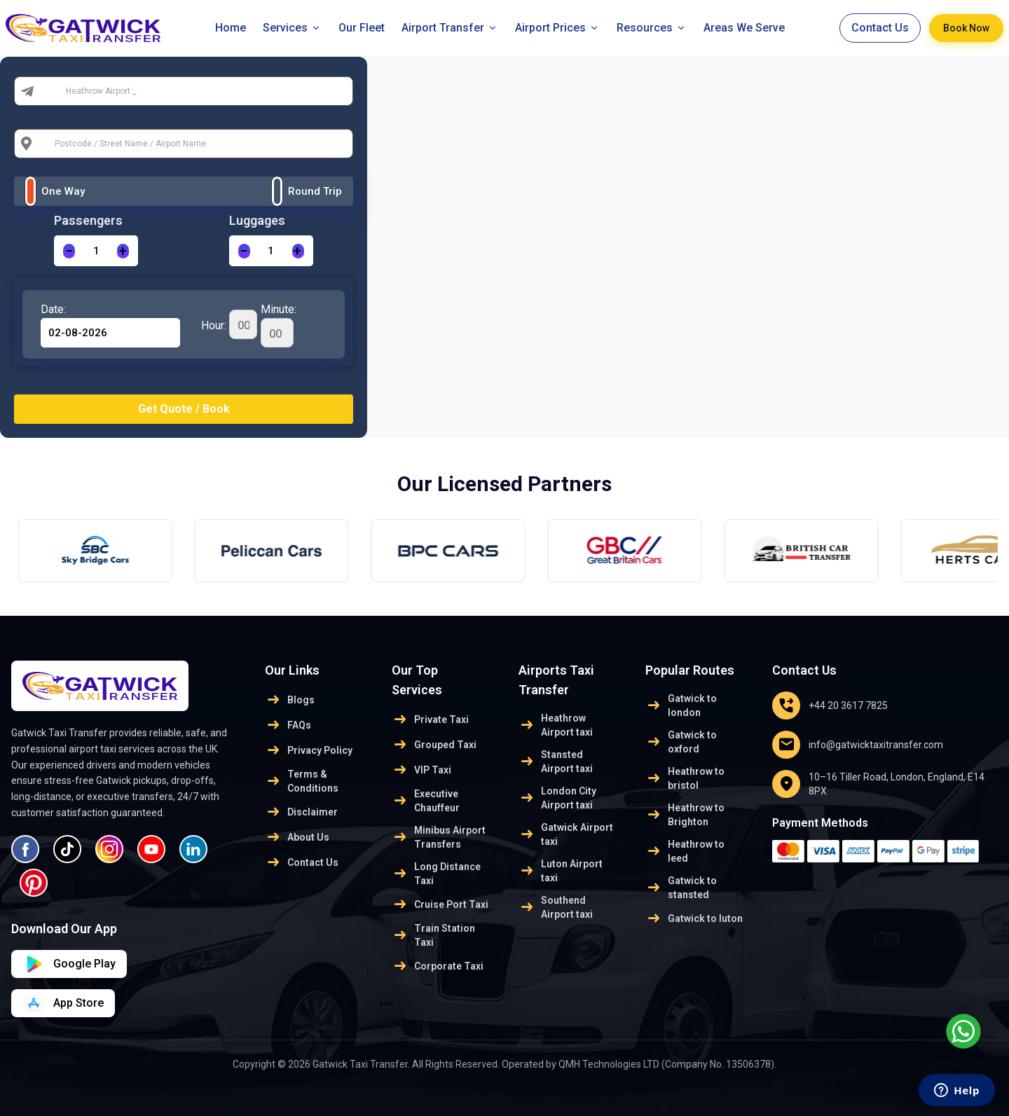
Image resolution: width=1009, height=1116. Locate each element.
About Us (297, 837)
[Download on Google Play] (63, 1003)
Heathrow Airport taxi (556, 725)
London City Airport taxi (557, 798)
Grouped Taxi (434, 744)
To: (49, 143)
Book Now (966, 28)
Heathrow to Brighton (685, 814)
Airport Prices (557, 27)
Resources (652, 27)
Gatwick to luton (694, 918)
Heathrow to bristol (685, 778)
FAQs (288, 725)
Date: (53, 309)
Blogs (290, 699)
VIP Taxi (421, 770)
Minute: (278, 325)
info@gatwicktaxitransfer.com (857, 745)
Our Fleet (361, 27)
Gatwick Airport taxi (566, 834)
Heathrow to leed (685, 851)
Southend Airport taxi (556, 907)
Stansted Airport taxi (556, 761)
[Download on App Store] (69, 964)
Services (292, 27)
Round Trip (315, 191)
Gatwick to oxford (681, 742)
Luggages (257, 220)
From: (55, 91)
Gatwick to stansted (681, 887)
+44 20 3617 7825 (830, 705)
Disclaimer (301, 812)
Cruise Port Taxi (440, 904)
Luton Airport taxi (561, 870)
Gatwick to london (681, 705)
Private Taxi (430, 719)
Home (230, 27)
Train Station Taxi (433, 935)
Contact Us (880, 27)
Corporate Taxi (437, 966)
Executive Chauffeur (426, 800)
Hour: (229, 324)
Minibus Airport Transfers (439, 837)
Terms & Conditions (301, 781)
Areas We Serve (744, 27)
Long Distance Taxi (436, 873)
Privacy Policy (308, 750)
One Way (63, 191)
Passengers (88, 220)
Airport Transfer (449, 27)
